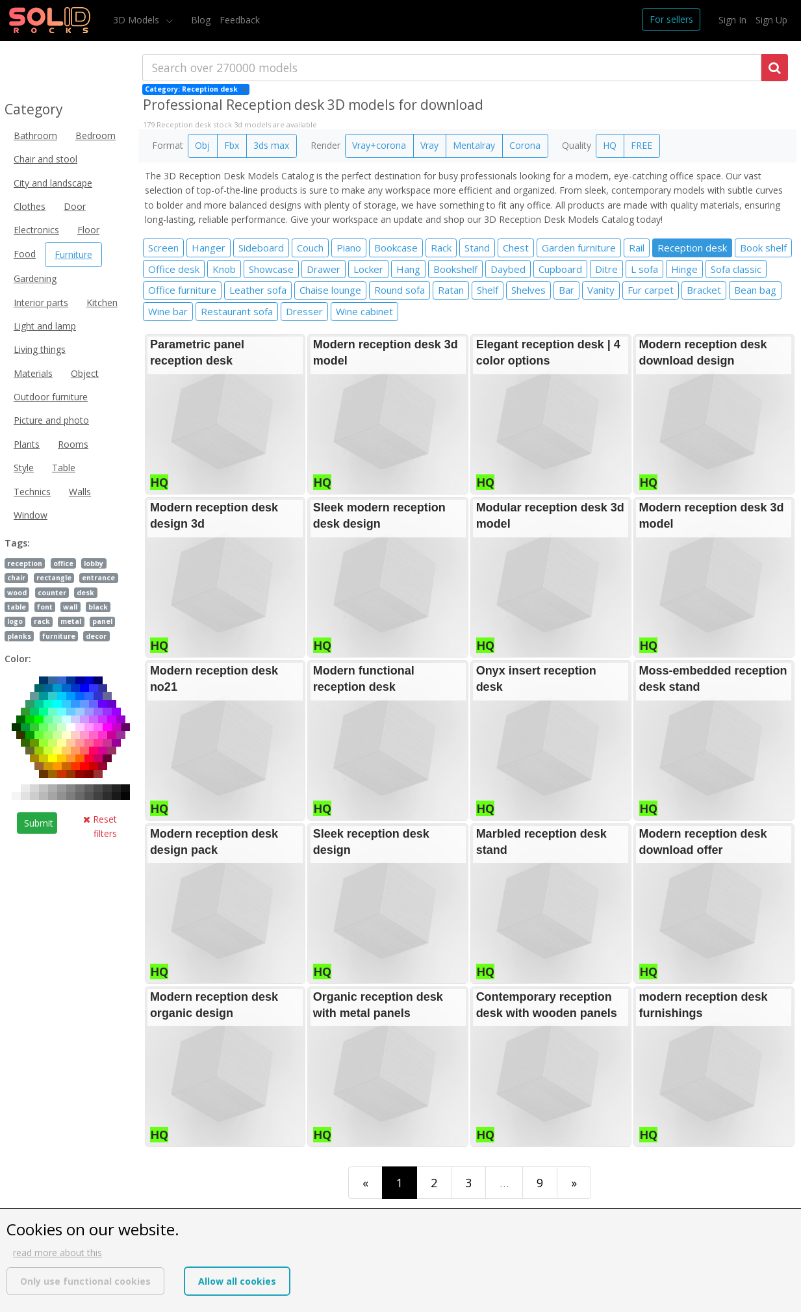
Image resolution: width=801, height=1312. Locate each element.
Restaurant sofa (237, 311)
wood (17, 592)
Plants (27, 444)
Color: (18, 658)
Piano (349, 247)
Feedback (240, 20)
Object (85, 373)
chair (16, 577)
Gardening (35, 278)
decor (96, 636)
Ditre (606, 269)
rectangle (53, 577)
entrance (98, 577)
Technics (32, 491)
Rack (441, 247)
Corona (524, 145)
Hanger (208, 247)
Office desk (173, 269)
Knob (224, 269)
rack (42, 621)
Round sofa (399, 289)
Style (24, 467)
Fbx (231, 145)
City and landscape (53, 183)
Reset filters (100, 826)
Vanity (601, 289)
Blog (200, 20)
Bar (566, 289)
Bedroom (95, 135)
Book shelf (763, 247)
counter (52, 592)
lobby (93, 563)
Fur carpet (651, 289)
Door (75, 206)
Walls (80, 491)
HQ (610, 145)
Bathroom (35, 135)
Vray (429, 145)
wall (70, 606)
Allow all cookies (237, 1281)
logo (15, 621)
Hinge (684, 269)
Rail (636, 247)
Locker (368, 269)
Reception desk (692, 247)
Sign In (732, 20)
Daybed (508, 269)
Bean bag (755, 289)
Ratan (451, 289)
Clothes (29, 206)
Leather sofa (257, 289)
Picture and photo (51, 420)
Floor (88, 230)
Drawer (323, 269)
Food (25, 254)
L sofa (644, 269)
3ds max (271, 145)
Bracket (704, 289)
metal (70, 621)
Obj (202, 145)
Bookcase (396, 247)
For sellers (671, 19)
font (45, 606)
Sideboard (261, 247)
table (16, 606)
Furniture (73, 254)
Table (63, 467)
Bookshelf (455, 269)
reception (24, 563)
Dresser (304, 311)
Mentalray (474, 145)
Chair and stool (45, 159)
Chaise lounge (330, 289)
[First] (365, 1182)
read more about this (57, 1252)
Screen (163, 247)
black (98, 606)
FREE (641, 145)
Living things (40, 349)
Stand (477, 247)
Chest (516, 247)
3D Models (137, 20)
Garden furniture (579, 247)
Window (30, 515)
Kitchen (102, 302)
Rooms (73, 444)
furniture (58, 636)
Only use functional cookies (85, 1281)
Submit (38, 823)
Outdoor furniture (51, 397)
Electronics (36, 230)
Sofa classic (736, 269)
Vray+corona (379, 145)
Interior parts (41, 302)
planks (19, 636)
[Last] (574, 1182)
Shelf (487, 289)
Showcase (271, 269)
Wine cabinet (364, 311)
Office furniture (182, 289)
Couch (310, 247)
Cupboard (560, 269)
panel (102, 621)
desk (85, 592)
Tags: (17, 543)
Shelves (528, 289)
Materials (33, 373)
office (63, 563)
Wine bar (168, 311)
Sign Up (771, 20)
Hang (408, 269)
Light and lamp (45, 326)
